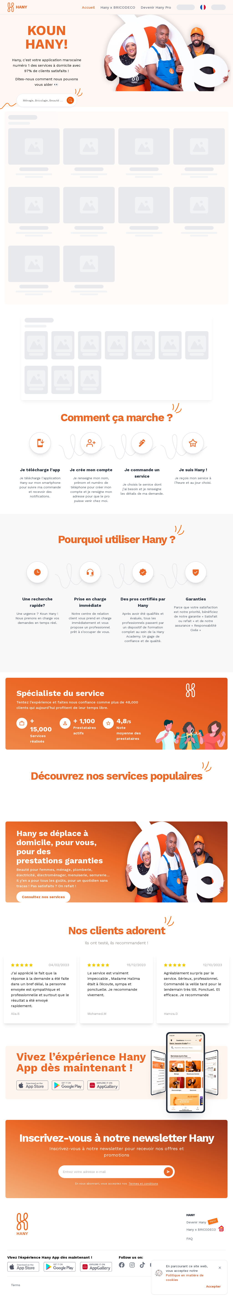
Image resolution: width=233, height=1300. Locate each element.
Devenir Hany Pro (156, 7)
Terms (15, 1285)
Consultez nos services (43, 897)
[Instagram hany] (132, 1265)
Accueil (88, 7)
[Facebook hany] (122, 1265)
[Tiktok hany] (142, 1265)
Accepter (213, 1286)
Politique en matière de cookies (184, 1277)
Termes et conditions (143, 1183)
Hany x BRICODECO (117, 7)
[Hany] (31, 1225)
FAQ (189, 1238)
